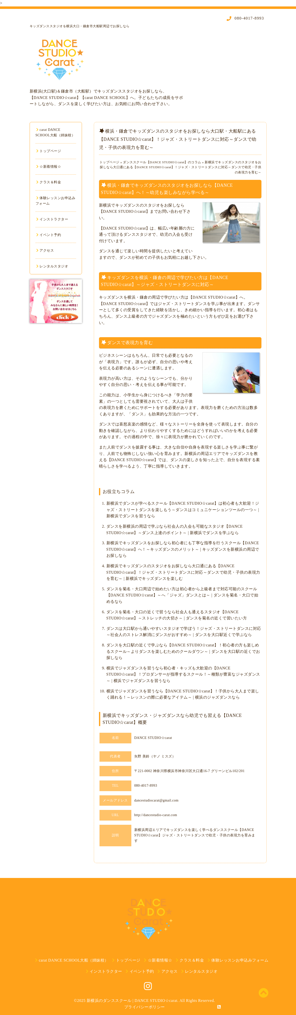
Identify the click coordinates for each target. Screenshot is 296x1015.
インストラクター (52, 219)
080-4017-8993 (248, 18)
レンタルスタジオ (52, 266)
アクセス (45, 250)
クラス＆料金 (48, 182)
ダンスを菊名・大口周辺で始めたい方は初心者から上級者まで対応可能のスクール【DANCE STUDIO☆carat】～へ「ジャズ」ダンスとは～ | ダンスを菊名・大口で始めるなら (182, 595)
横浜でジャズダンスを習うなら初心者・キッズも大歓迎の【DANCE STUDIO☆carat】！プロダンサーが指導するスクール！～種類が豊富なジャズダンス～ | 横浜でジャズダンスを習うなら (183, 674)
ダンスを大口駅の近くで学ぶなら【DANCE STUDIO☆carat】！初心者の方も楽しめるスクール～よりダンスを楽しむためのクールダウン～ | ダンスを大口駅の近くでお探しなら (183, 651)
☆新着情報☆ (48, 166)
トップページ (48, 151)
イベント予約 (48, 235)
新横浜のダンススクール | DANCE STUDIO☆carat (132, 1000)
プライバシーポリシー (144, 1007)
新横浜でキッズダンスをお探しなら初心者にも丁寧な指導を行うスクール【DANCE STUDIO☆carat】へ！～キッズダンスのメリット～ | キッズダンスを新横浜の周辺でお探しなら (182, 549)
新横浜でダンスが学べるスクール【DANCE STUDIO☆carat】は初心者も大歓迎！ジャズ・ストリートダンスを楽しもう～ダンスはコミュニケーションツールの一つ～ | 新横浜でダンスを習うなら (182, 509)
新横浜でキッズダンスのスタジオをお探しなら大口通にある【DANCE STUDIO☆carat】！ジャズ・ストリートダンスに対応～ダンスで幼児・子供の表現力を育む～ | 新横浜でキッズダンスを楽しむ (183, 572)
